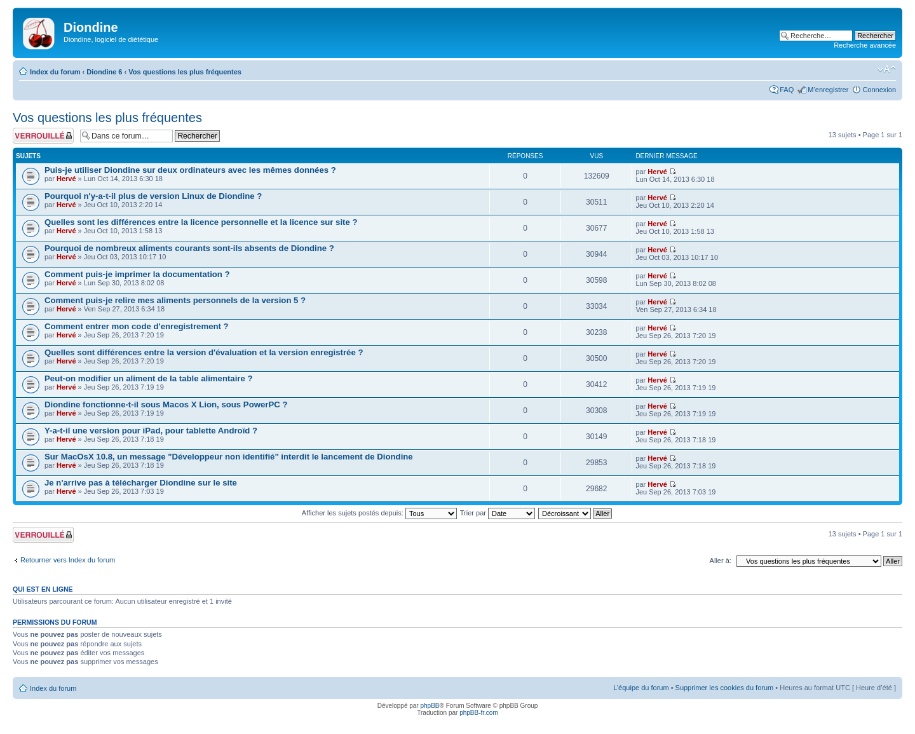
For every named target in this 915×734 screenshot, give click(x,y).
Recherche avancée (865, 45)
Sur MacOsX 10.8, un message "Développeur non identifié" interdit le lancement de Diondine (228, 456)
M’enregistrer (828, 89)
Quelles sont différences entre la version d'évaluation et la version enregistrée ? (203, 352)
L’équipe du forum (640, 687)
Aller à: (720, 560)
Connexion (879, 89)
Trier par (497, 513)
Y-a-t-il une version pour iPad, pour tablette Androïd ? (150, 430)
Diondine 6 (104, 72)
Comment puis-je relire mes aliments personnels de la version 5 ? (175, 300)
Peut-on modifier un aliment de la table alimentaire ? (148, 378)
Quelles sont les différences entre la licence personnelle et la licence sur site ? (201, 222)
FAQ (787, 89)
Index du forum (55, 72)
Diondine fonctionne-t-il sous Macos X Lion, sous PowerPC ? (165, 404)
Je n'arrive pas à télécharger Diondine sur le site (140, 482)
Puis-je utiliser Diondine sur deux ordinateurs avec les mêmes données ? (190, 170)
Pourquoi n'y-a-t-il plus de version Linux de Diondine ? (153, 196)
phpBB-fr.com (478, 712)
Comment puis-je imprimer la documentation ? (137, 274)
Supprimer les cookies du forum (724, 687)
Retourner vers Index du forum (67, 560)
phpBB (429, 705)
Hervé (66, 178)
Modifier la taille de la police (887, 69)
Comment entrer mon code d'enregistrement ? (136, 326)
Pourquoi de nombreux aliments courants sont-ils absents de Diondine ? (189, 248)
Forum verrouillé (43, 136)
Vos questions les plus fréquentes (184, 72)
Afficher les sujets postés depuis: (379, 513)
